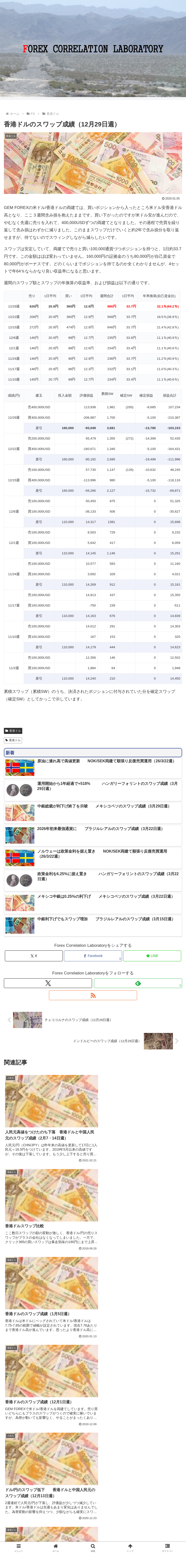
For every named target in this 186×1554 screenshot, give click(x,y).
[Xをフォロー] (48, 983)
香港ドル (13, 730)
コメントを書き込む (93, 1454)
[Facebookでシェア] (93, 955)
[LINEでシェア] (152, 955)
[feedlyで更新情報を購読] (138, 983)
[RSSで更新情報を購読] (93, 995)
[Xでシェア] (34, 955)
